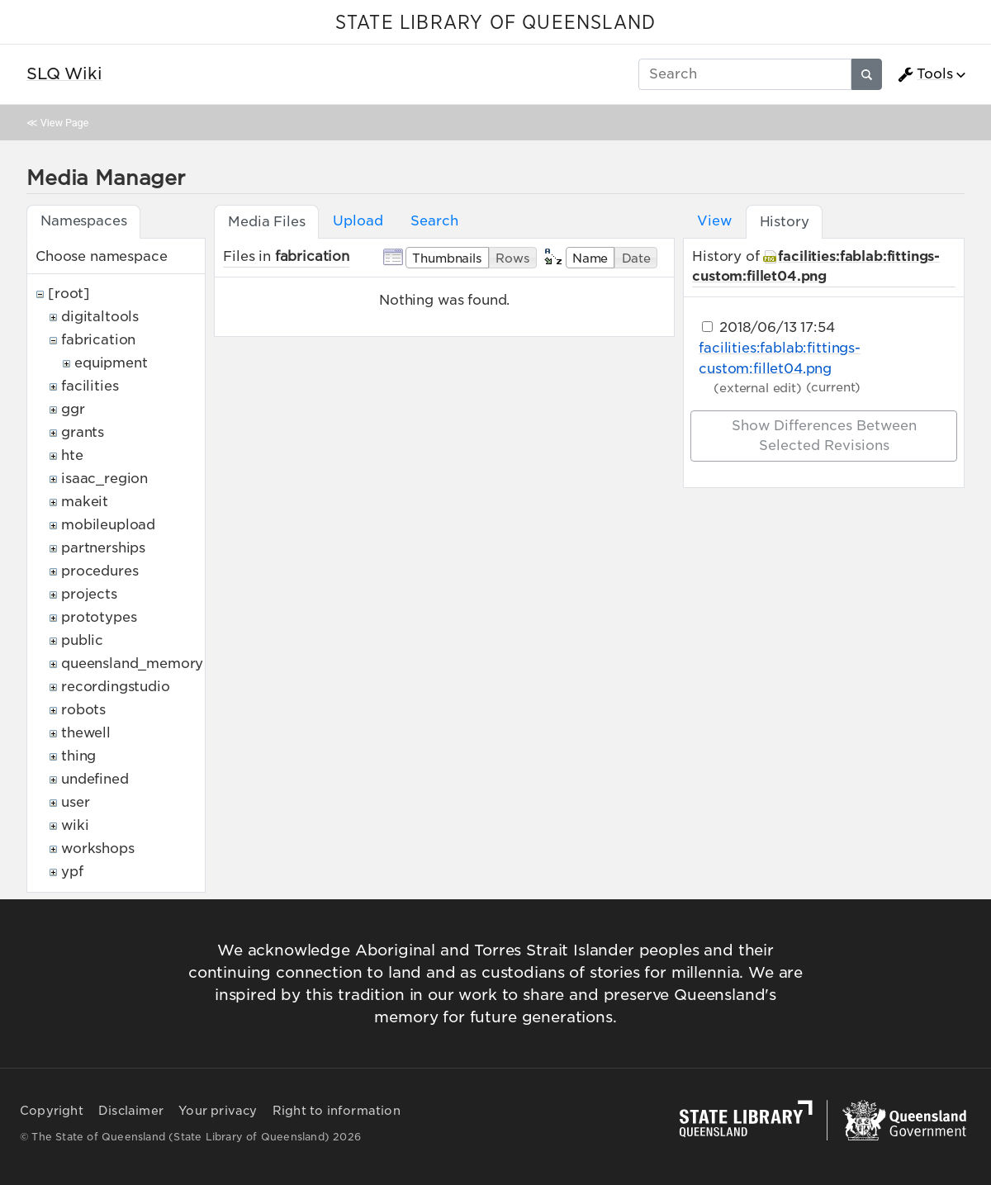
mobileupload (108, 525)
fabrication (98, 340)
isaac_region (104, 478)
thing (78, 756)
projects (89, 594)
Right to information (337, 1110)
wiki (74, 825)
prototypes (98, 617)
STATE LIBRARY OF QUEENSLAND (495, 23)
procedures (99, 571)
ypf (72, 871)
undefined (95, 779)
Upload (357, 221)
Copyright (51, 1110)
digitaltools (100, 317)
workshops (98, 848)
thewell (86, 733)
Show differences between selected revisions (824, 435)
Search (434, 221)
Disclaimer (131, 1110)
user (75, 802)
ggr (73, 409)
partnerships (103, 548)
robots (83, 710)
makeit (84, 502)
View (714, 221)
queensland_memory (132, 663)
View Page (64, 122)
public (82, 640)
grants (82, 432)
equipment (111, 363)
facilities (89, 386)
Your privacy (217, 1110)
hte (72, 455)
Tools (925, 74)
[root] (69, 293)
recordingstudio (115, 686)
